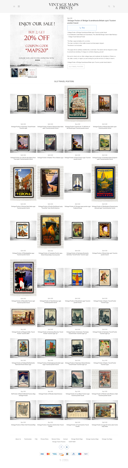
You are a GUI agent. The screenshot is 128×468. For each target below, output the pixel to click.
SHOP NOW (72, 442)
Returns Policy (56, 439)
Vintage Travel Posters (58, 442)
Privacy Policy (44, 439)
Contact (65, 439)
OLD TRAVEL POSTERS (76, 66)
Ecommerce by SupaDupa (65, 460)
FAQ (36, 439)
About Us (18, 439)
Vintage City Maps (107, 439)
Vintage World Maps (77, 439)
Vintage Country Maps (92, 439)
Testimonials (28, 439)
